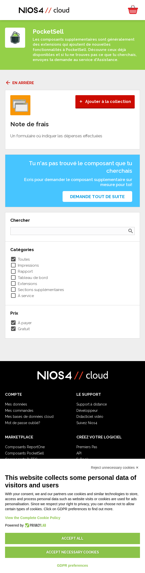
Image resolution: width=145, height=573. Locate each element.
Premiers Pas (86, 447)
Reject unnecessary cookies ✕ (115, 468)
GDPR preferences (72, 565)
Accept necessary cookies (72, 552)
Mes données (16, 404)
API (78, 453)
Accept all (72, 538)
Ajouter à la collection (105, 101)
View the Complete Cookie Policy (32, 518)
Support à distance (91, 404)
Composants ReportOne (25, 447)
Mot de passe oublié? (22, 423)
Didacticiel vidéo (89, 417)
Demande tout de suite (97, 196)
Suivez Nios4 (86, 423)
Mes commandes (19, 411)
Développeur (87, 411)
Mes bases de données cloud (29, 417)
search (131, 231)
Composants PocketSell (24, 453)
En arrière (19, 83)
